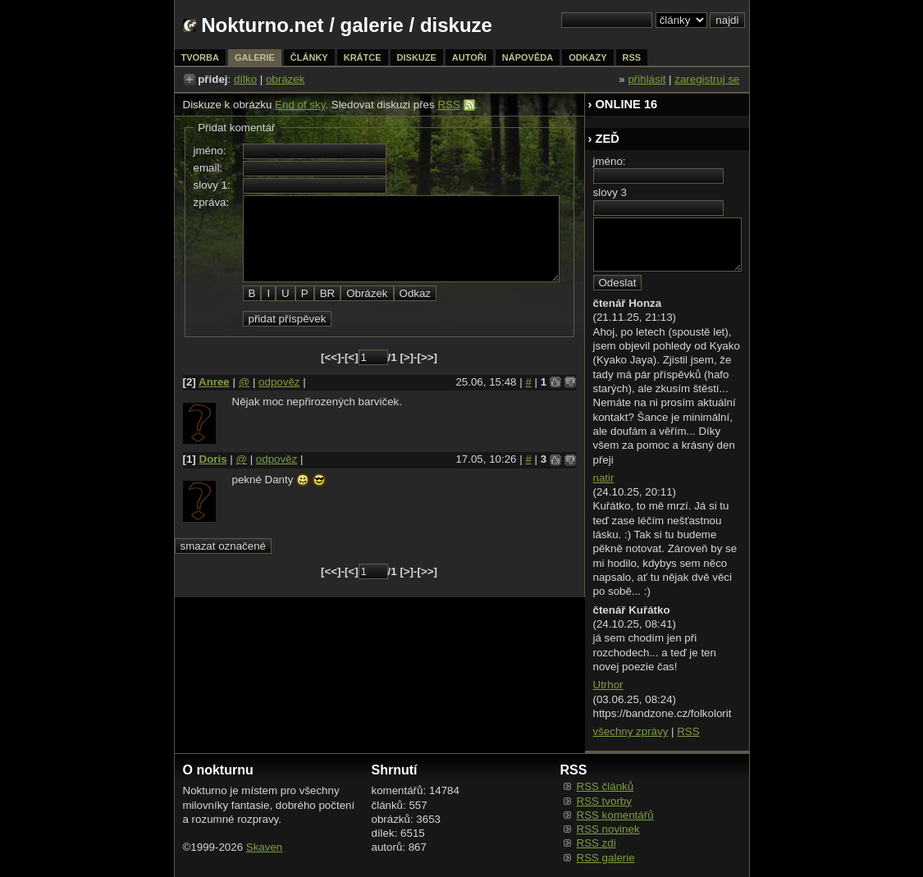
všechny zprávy (631, 731)
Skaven (264, 847)
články (309, 57)
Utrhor (608, 684)
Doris (213, 459)
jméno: (210, 150)
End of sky (300, 104)
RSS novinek (608, 829)
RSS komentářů (615, 815)
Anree (214, 382)
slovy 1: (212, 185)
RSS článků (605, 786)
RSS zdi (596, 843)
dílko (245, 79)
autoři (469, 57)
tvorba (200, 57)
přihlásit (646, 79)
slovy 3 (610, 192)
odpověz (278, 382)
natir (604, 478)
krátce (363, 57)
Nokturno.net (262, 25)
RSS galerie (606, 858)
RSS (448, 104)
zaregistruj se (706, 79)
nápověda (527, 57)
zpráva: (212, 202)
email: (208, 168)
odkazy (587, 57)
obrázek (285, 79)
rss (632, 57)
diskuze (416, 57)
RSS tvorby (604, 801)
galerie (372, 25)
